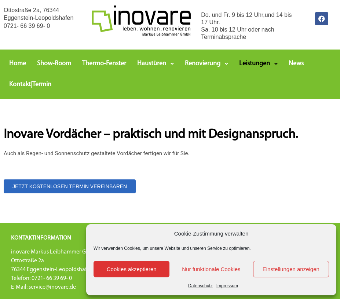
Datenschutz (200, 285)
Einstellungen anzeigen (291, 269)
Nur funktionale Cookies (211, 269)
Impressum (227, 285)
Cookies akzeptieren (132, 269)
